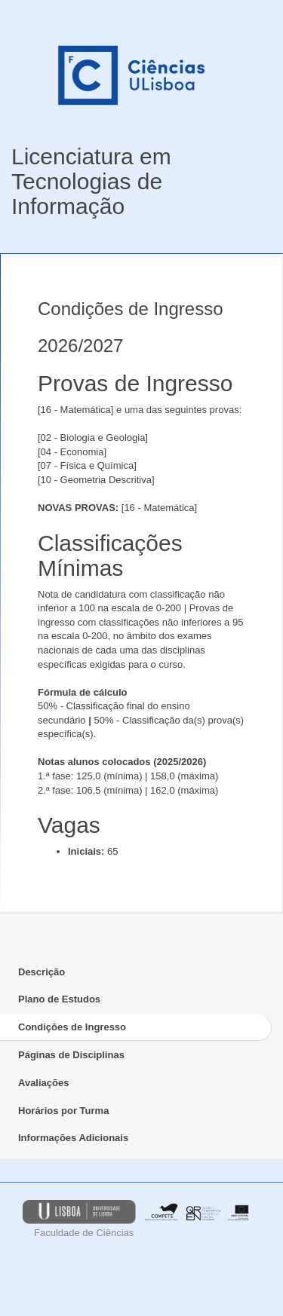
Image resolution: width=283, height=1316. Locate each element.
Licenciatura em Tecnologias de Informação (91, 181)
